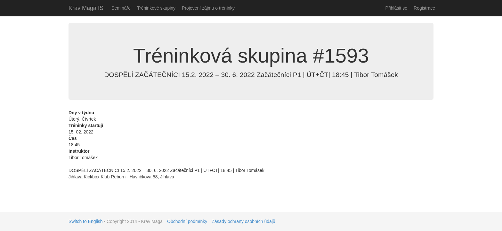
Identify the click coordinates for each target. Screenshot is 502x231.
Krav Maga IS (86, 8)
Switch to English (86, 221)
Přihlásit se (396, 8)
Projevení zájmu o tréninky (208, 8)
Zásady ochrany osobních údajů (243, 221)
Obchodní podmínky (187, 221)
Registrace (424, 8)
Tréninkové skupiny (156, 8)
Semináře (121, 8)
